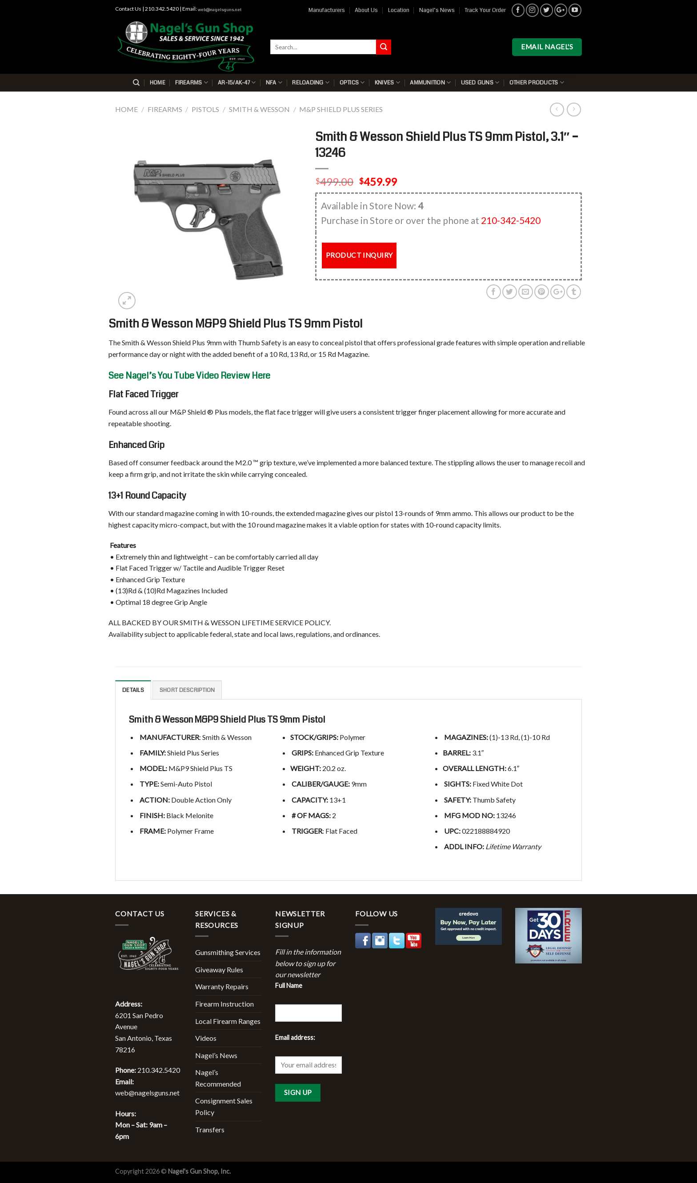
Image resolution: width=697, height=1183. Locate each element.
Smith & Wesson (259, 109)
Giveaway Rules (219, 969)
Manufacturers (326, 10)
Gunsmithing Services (227, 952)
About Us (366, 10)
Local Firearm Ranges (227, 1021)
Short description (187, 690)
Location (398, 10)
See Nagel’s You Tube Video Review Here (189, 375)
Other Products (536, 82)
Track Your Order (485, 10)
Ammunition (430, 82)
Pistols (205, 109)
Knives (387, 82)
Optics (352, 82)
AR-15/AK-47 (237, 82)
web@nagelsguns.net (219, 10)
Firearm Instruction (224, 1003)
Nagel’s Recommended (218, 1078)
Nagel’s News (437, 10)
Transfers (209, 1129)
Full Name (288, 985)
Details (133, 690)
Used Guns (480, 82)
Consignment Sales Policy (223, 1106)
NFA (274, 82)
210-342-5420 (511, 220)
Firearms (191, 82)
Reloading (310, 82)
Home (157, 83)
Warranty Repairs (221, 986)
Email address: (295, 1037)
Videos (205, 1038)
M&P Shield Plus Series (341, 109)
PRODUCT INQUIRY (359, 255)
